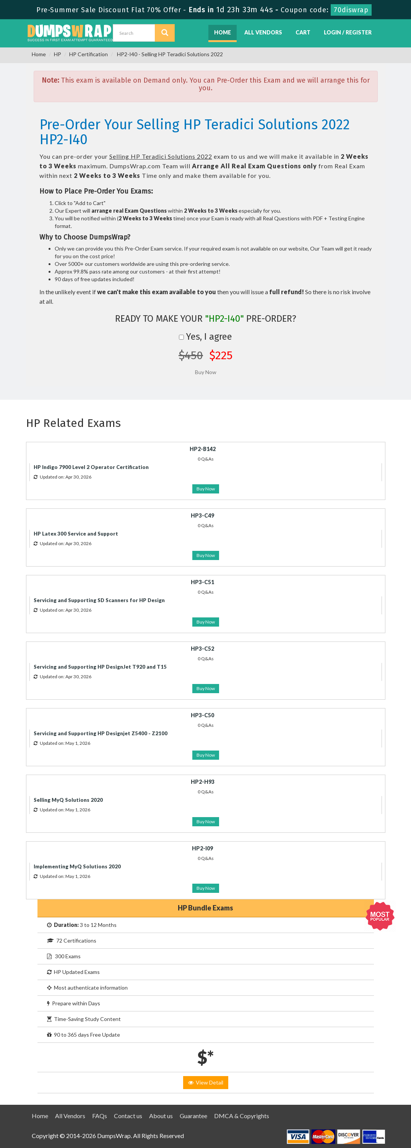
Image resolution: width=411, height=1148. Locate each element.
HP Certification (88, 54)
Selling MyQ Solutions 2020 (68, 800)
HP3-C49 (202, 515)
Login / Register (348, 32)
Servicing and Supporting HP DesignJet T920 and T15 (100, 667)
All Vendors (263, 32)
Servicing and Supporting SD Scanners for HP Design (99, 600)
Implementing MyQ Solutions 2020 (77, 866)
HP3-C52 (202, 648)
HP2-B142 (203, 449)
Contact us (128, 1115)
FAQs (99, 1115)
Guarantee (193, 1115)
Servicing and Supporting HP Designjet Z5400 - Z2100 (100, 733)
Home (222, 32)
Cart (303, 32)
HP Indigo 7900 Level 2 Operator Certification (91, 467)
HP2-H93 (202, 781)
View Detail (205, 1082)
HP (57, 54)
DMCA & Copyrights (241, 1115)
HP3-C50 (202, 715)
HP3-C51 (202, 582)
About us (161, 1115)
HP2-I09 (202, 848)
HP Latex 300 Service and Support (76, 534)
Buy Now (206, 489)
